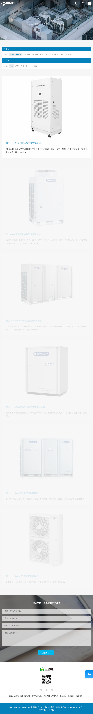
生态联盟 (63, 696)
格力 (11, 66)
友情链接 (79, 696)
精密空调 (55, 55)
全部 (6, 55)
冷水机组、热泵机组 (30, 55)
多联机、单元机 (15, 55)
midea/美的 (34, 66)
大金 (6, 66)
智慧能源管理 (37, 696)
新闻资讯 (54, 696)
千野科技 (50, 710)
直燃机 (68, 55)
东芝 (17, 66)
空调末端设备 (45, 55)
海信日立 (24, 66)
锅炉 (62, 55)
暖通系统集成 (14, 696)
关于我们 (71, 696)
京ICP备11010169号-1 (76, 707)
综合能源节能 (25, 696)
